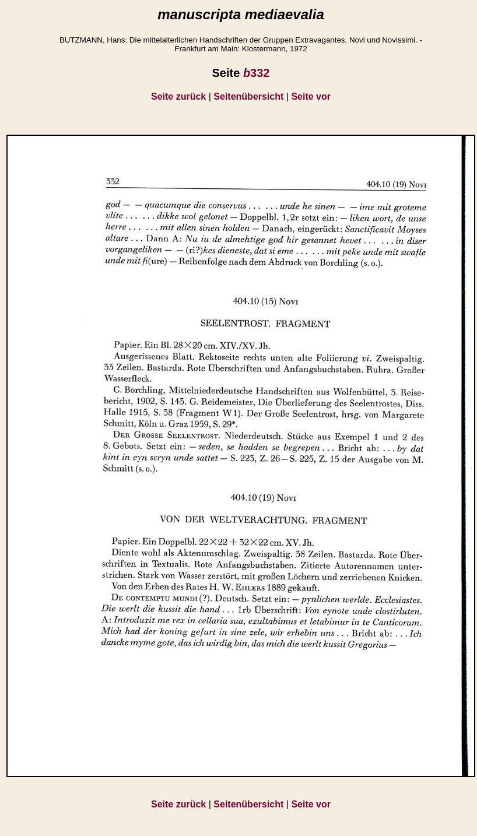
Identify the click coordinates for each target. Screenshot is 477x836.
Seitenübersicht (248, 96)
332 (256, 72)
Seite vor (311, 96)
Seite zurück (178, 96)
